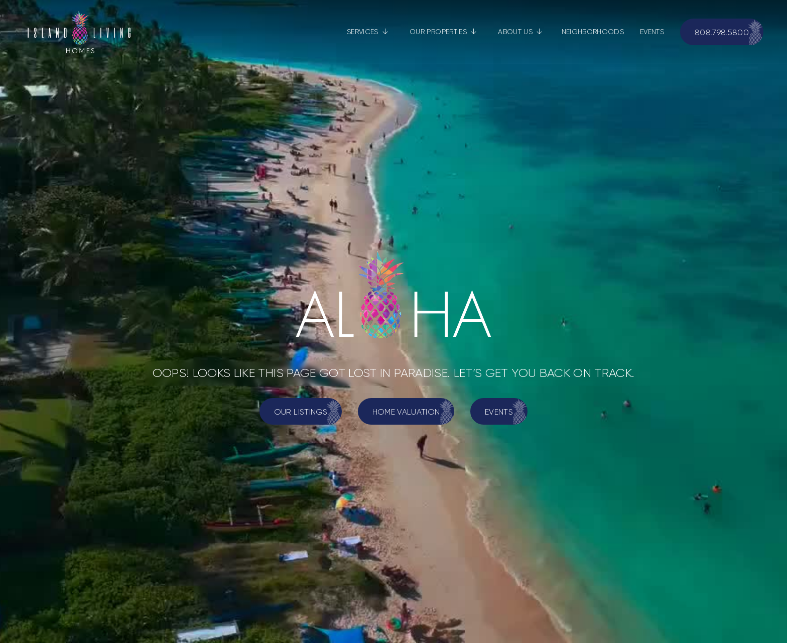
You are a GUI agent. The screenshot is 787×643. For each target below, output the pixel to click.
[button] (367, 32)
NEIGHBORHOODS (593, 32)
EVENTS (652, 32)
